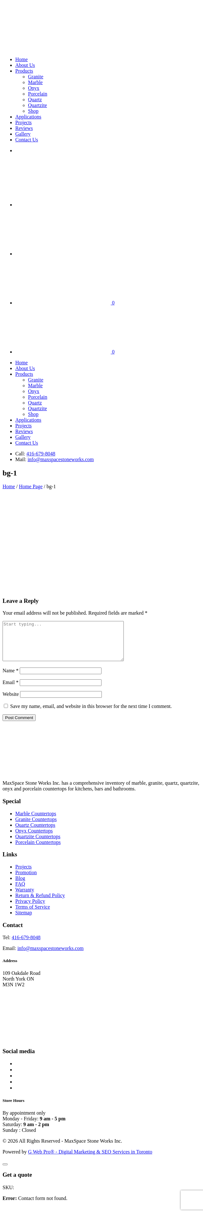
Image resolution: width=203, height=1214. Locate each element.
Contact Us (26, 139)
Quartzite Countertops (37, 844)
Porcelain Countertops (38, 850)
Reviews (24, 128)
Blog (20, 886)
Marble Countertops (35, 821)
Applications (28, 116)
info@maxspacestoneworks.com (61, 459)
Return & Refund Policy (40, 903)
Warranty (24, 897)
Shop (33, 111)
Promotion (26, 880)
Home (21, 59)
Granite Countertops (36, 827)
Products (24, 71)
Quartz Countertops (35, 832)
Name (10, 678)
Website (11, 701)
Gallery (23, 134)
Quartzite (37, 105)
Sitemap (23, 920)
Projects (23, 122)
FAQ (20, 891)
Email (10, 690)
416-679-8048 (40, 453)
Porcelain (37, 93)
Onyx (33, 88)
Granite (35, 76)
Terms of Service (32, 914)
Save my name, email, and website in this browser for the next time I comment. (91, 714)
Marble (35, 82)
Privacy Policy (30, 908)
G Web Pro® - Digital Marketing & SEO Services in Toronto (90, 1159)
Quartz (35, 99)
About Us (25, 65)
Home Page (31, 486)
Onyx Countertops (34, 838)
